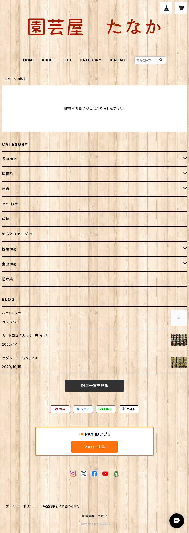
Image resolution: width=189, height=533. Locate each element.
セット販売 (10, 204)
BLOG (67, 60)
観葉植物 (9, 249)
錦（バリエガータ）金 (17, 234)
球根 (5, 219)
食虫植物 (9, 264)
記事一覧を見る (94, 385)
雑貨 (5, 189)
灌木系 (7, 279)
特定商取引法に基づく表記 (61, 506)
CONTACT (118, 60)
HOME (29, 60)
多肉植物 (9, 159)
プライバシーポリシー (20, 506)
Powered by (94, 524)
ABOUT (48, 60)
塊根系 (7, 174)
